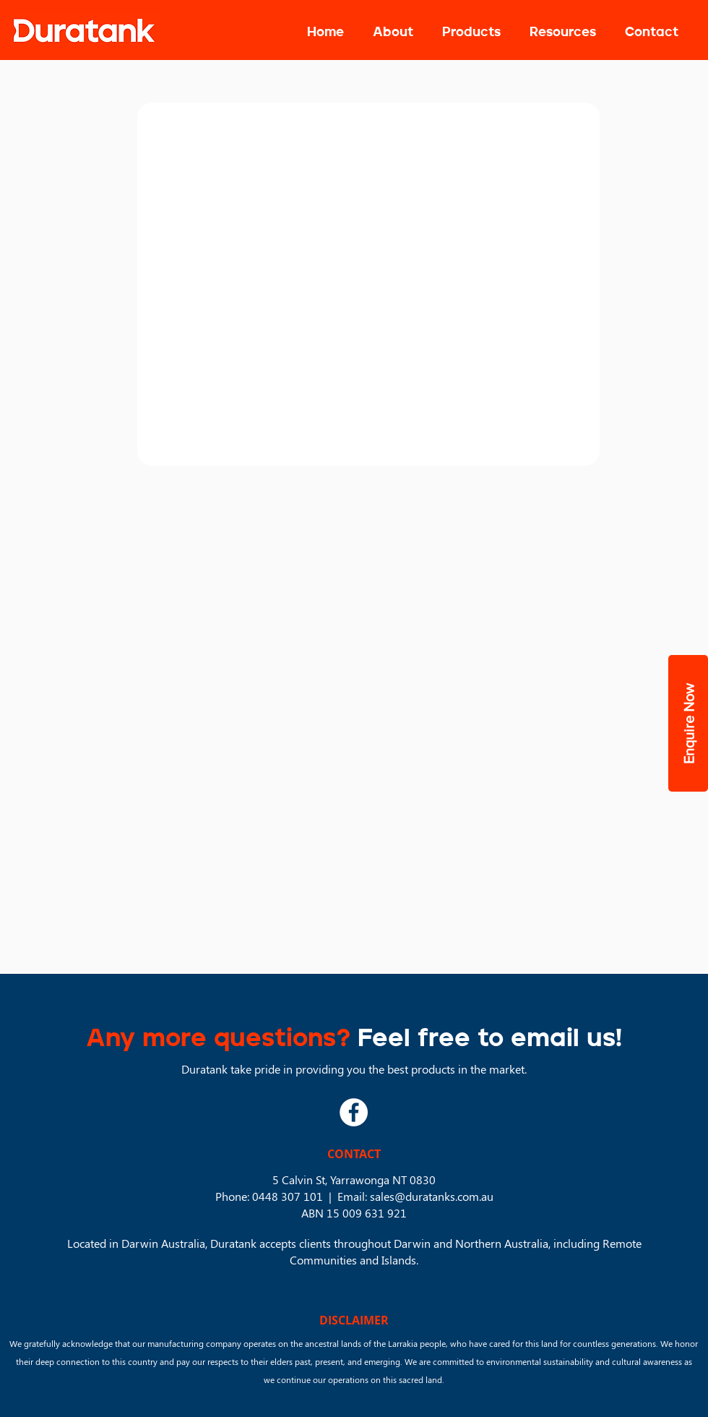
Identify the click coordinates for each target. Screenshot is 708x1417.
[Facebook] (354, 1112)
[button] (471, 32)
